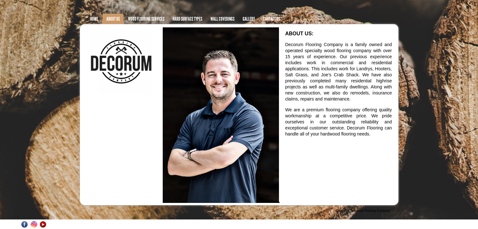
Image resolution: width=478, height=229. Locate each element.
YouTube (43, 224)
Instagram (34, 224)
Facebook (24, 224)
